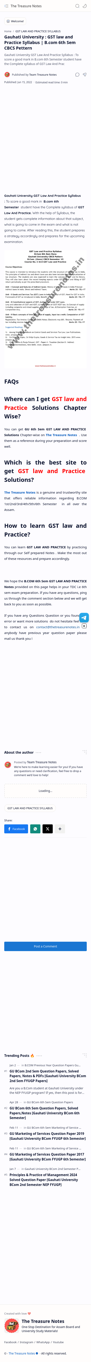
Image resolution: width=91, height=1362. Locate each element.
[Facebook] (10, 1342)
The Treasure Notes (26, 6)
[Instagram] (26, 1342)
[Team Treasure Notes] (34, 74)
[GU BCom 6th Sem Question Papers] (50, 1102)
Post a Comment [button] (45, 946)
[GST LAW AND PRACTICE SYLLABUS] (30, 808)
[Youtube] (58, 1342)
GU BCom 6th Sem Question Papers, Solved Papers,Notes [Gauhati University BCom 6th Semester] (45, 1113)
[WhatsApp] (43, 1342)
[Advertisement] (45, 138)
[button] (6, 6)
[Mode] (84, 6)
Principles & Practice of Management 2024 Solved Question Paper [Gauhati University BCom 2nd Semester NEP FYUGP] (44, 1180)
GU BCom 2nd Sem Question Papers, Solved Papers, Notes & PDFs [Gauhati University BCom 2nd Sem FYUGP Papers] (48, 1076)
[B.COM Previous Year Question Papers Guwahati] (57, 1065)
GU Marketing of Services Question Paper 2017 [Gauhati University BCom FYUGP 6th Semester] (48, 1156)
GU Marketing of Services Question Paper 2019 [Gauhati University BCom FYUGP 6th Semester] (48, 1136)
